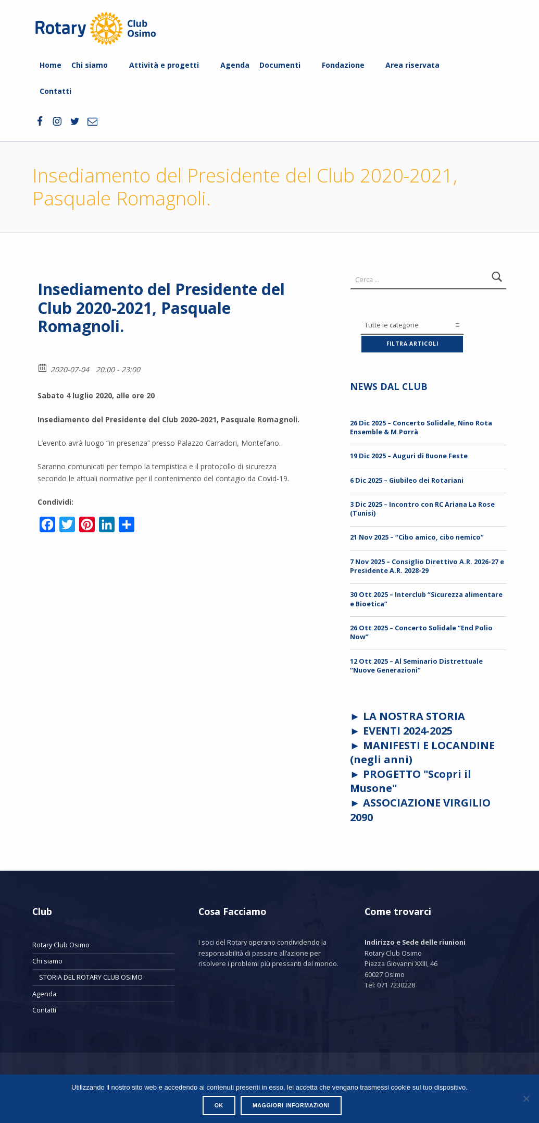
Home (50, 65)
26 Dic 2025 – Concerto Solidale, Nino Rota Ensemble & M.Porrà (421, 427)
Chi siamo (89, 65)
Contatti (55, 91)
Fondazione (343, 65)
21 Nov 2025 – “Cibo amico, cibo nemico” (417, 537)
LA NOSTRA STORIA (414, 716)
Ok (219, 1105)
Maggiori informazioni (291, 1105)
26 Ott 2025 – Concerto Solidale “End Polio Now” (421, 632)
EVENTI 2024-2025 (408, 731)
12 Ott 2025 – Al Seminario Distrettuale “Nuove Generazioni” (416, 665)
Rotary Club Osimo (61, 944)
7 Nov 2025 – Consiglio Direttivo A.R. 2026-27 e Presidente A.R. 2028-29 (427, 566)
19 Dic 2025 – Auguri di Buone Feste (409, 455)
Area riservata (412, 65)
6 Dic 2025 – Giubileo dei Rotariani (406, 480)
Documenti (279, 65)
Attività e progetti (164, 65)
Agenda (234, 65)
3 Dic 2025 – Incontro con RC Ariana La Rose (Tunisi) (422, 508)
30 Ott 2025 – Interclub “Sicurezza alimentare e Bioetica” (426, 599)
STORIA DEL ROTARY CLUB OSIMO (91, 977)
